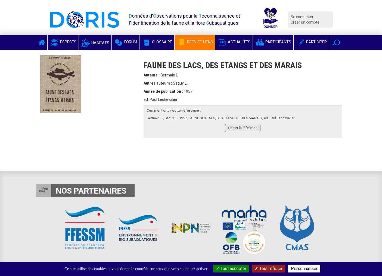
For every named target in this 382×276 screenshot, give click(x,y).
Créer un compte (305, 22)
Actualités (234, 42)
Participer (311, 42)
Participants (273, 42)
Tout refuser (268, 268)
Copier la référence (242, 128)
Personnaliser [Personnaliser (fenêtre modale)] (304, 268)
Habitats (95, 43)
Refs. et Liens (195, 42)
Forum (125, 42)
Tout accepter (231, 268)
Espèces (63, 42)
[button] (336, 42)
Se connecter (302, 17)
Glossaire (157, 42)
